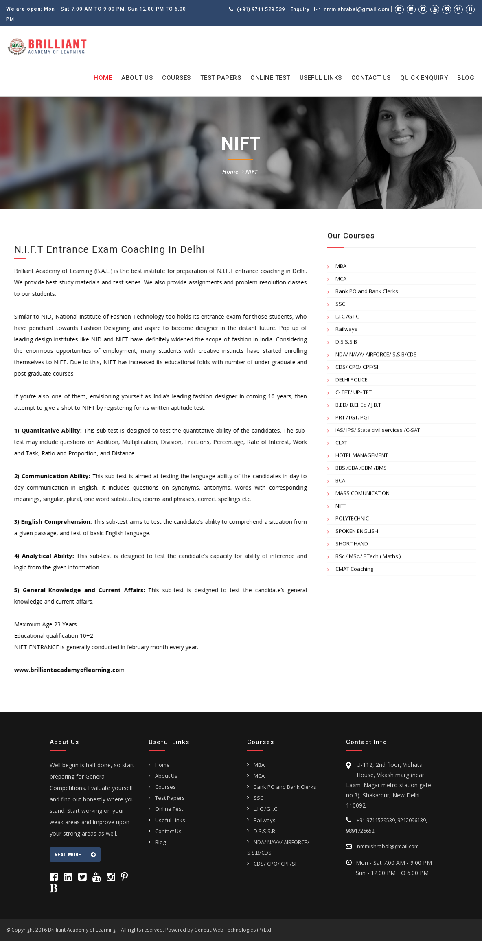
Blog (465, 77)
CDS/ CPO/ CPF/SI (356, 368)
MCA (340, 280)
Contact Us (371, 77)
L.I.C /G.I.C (347, 318)
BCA (340, 482)
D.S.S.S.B (346, 343)
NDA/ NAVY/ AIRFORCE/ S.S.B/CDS (376, 356)
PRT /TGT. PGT (352, 419)
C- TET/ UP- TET (353, 394)
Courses (176, 77)
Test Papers (220, 77)
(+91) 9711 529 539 (257, 9)
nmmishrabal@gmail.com (352, 9)
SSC (340, 305)
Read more (75, 854)
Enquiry (299, 9)
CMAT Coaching (354, 570)
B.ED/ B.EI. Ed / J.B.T (358, 406)
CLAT (341, 444)
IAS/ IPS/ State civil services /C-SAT (377, 431)
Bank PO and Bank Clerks (366, 293)
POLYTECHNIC (352, 520)
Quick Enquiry (424, 77)
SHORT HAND (351, 545)
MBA (340, 267)
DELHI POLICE (351, 381)
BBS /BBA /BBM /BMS (361, 469)
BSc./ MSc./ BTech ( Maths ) (368, 558)
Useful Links (321, 77)
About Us (137, 77)
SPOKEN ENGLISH (356, 532)
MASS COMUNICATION (362, 495)
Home (103, 77)
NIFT (251, 171)
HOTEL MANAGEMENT (361, 457)
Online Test (270, 77)
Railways (346, 331)
